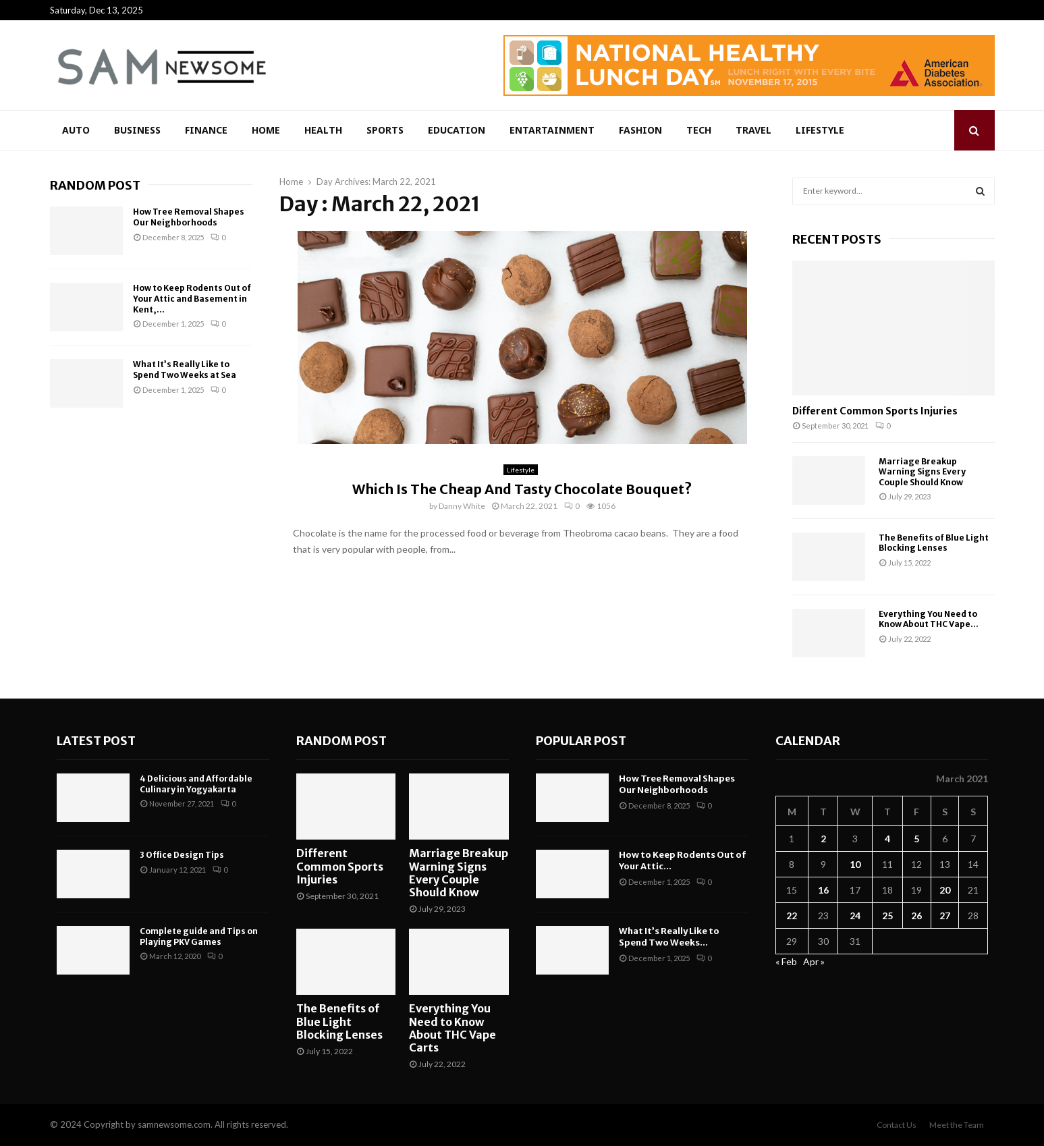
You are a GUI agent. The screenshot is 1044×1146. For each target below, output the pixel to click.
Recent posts (836, 239)
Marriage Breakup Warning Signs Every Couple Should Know (922, 471)
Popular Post (581, 740)
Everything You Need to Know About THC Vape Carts (452, 1028)
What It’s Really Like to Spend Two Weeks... (669, 936)
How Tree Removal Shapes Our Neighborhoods (188, 217)
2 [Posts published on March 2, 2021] (823, 838)
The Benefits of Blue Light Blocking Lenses (934, 543)
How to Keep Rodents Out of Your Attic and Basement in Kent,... (192, 298)
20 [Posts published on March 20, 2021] (944, 890)
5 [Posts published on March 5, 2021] (916, 838)
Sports (385, 130)
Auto (76, 130)
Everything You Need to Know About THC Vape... (929, 619)
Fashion (640, 130)
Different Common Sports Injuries (875, 411)
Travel (753, 130)
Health (323, 130)
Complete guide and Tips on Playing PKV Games (199, 936)
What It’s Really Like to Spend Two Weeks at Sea (184, 369)
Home (266, 130)
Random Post (95, 185)
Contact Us (896, 1125)
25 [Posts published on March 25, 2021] (887, 915)
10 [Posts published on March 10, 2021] (855, 864)
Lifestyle (820, 130)
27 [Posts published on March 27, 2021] (944, 915)
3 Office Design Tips (182, 855)
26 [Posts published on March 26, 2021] (916, 915)
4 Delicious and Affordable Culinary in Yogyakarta (196, 783)
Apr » (814, 961)
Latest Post (96, 740)
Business (137, 130)
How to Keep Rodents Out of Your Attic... (682, 860)
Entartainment (552, 130)
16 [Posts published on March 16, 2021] (823, 890)
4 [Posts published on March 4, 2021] (887, 838)
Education (456, 130)
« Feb (786, 961)
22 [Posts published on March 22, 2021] (791, 915)
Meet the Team (956, 1125)
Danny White (462, 506)
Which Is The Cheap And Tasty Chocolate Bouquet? (522, 489)
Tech (698, 130)
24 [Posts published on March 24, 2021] (855, 915)
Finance (206, 130)
